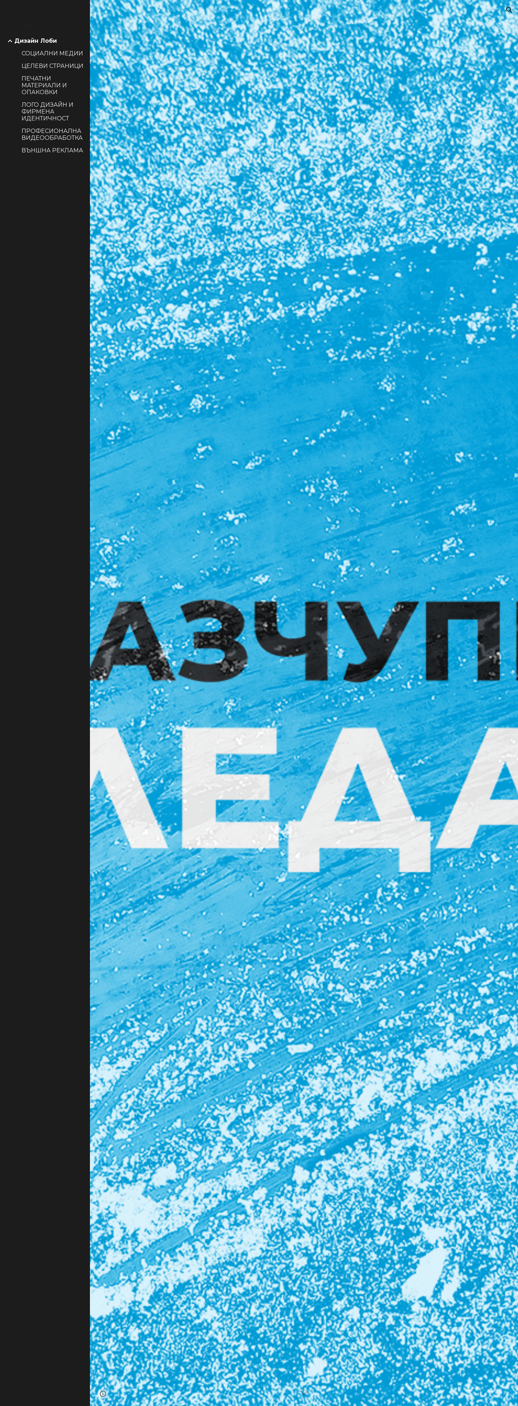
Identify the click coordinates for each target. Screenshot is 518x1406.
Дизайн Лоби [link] (35, 40)
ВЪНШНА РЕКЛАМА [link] (52, 150)
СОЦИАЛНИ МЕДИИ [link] (52, 53)
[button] (509, 10)
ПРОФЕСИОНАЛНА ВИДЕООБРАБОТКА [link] (52, 134)
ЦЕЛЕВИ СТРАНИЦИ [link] (52, 66)
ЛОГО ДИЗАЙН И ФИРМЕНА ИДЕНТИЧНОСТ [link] (47, 111)
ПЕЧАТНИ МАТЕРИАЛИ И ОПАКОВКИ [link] (44, 85)
